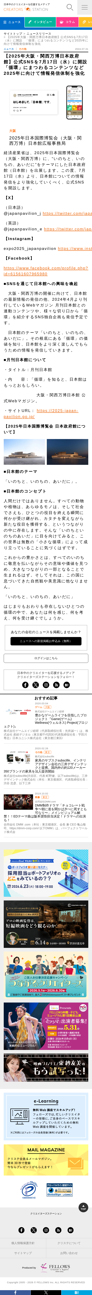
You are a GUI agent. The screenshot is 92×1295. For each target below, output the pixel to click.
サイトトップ (13, 33)
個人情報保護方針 (23, 1243)
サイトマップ (23, 1253)
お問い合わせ (69, 1253)
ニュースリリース (39, 33)
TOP (83, 1207)
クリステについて (69, 1243)
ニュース (9, 49)
